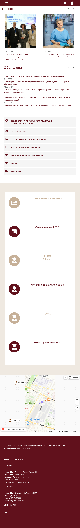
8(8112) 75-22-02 (21, 477)
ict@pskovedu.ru (17, 500)
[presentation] (68, 8)
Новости (8, 8)
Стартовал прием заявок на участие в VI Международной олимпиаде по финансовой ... (38, 105)
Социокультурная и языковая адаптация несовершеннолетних (28, 121)
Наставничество (15, 131)
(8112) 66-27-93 (16, 479)
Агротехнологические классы (22, 147)
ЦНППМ (10, 163)
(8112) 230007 (14, 495)
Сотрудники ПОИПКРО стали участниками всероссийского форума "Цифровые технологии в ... (20, 57)
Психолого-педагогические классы (25, 139)
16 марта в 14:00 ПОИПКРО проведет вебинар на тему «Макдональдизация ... (34, 76)
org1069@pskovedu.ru (21, 482)
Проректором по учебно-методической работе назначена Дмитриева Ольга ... (58, 55)
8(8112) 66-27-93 (15, 474)
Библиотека (13, 171)
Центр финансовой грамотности (23, 155)
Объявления (14, 67)
